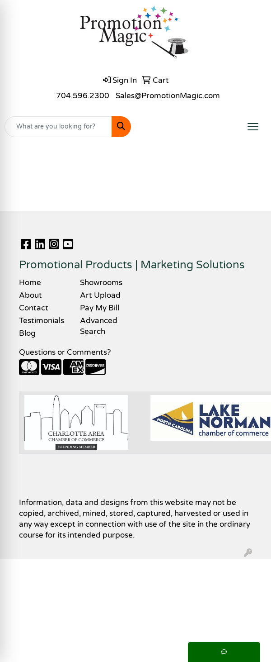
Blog (27, 333)
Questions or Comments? (65, 352)
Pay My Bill (99, 308)
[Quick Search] (58, 126)
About (30, 295)
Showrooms (101, 282)
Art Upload (100, 295)
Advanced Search (98, 326)
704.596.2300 (82, 95)
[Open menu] (253, 127)
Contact (33, 308)
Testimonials (41, 320)
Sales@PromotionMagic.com (168, 95)
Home (30, 282)
